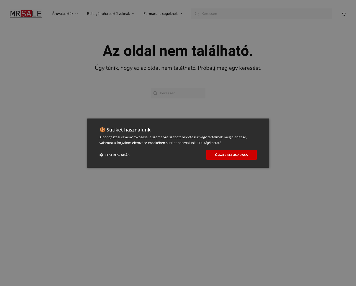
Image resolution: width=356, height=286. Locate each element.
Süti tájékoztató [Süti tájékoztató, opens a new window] (209, 142)
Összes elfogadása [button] (230, 154)
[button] (115, 154)
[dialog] (178, 143)
